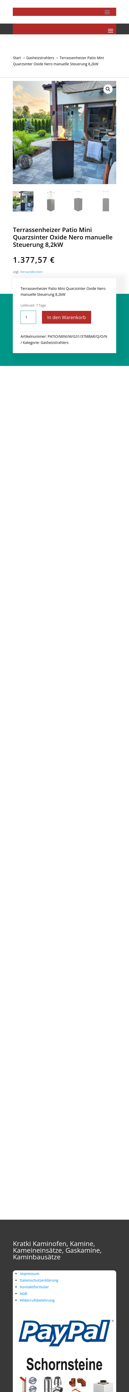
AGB (23, 1293)
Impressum (29, 1273)
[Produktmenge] (28, 317)
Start (17, 57)
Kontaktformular (34, 1286)
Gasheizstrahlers (40, 57)
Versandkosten (31, 272)
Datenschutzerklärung (39, 1280)
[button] (108, 89)
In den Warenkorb (66, 317)
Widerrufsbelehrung (37, 1300)
